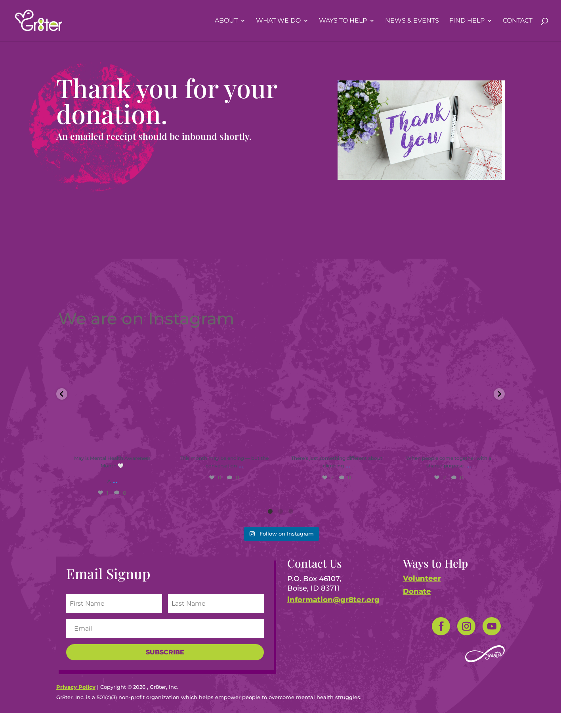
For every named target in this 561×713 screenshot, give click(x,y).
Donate (417, 591)
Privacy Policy (75, 687)
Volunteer (422, 578)
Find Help (467, 21)
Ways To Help (343, 21)
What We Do (278, 21)
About (226, 21)
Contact (517, 21)
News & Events (412, 21)
